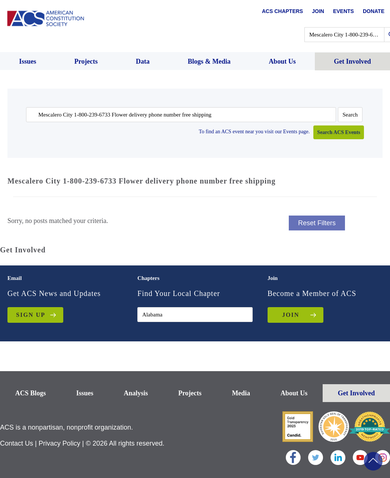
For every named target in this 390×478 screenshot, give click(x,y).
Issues (84, 393)
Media (241, 393)
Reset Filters (317, 223)
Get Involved (356, 393)
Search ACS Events (338, 132)
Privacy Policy (59, 443)
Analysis (136, 393)
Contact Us (16, 443)
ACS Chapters (282, 11)
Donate (373, 11)
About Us (294, 393)
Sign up (30, 315)
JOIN (290, 315)
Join (318, 11)
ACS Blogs (30, 393)
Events (343, 11)
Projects (190, 393)
